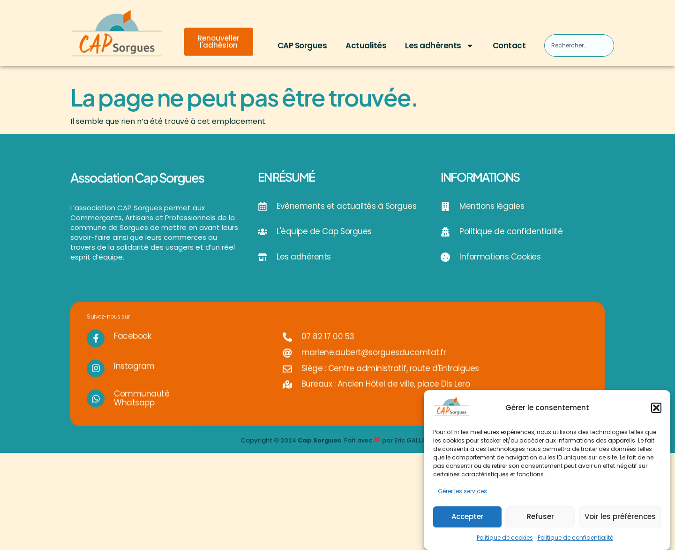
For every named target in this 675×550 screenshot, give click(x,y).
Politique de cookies (505, 538)
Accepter (467, 516)
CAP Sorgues (302, 45)
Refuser (540, 516)
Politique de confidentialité (575, 538)
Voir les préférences (620, 516)
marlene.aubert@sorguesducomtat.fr (373, 361)
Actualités (365, 45)
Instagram (134, 374)
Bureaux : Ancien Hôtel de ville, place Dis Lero (385, 392)
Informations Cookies (499, 256)
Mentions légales (491, 206)
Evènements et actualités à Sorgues (346, 206)
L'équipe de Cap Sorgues (324, 231)
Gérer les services (462, 492)
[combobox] (579, 45)
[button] (656, 407)
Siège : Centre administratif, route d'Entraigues (390, 376)
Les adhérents (439, 45)
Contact (509, 45)
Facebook (132, 344)
